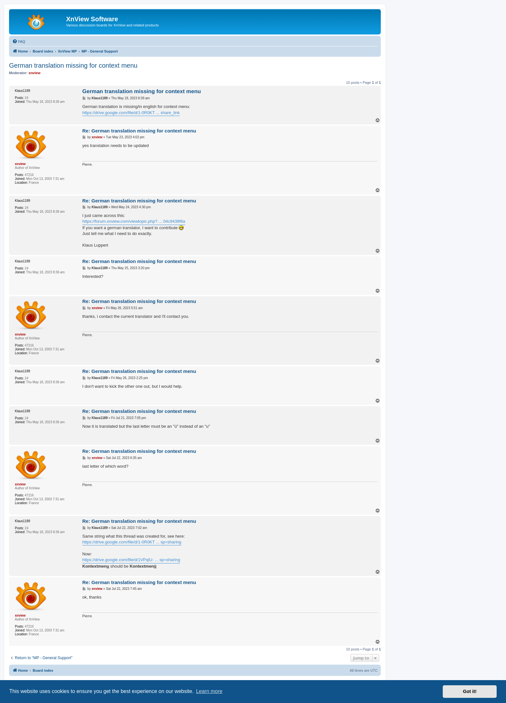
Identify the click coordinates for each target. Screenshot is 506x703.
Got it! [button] (470, 691)
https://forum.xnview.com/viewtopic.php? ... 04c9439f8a (133, 221)
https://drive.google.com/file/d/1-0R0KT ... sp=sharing (131, 542)
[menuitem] (18, 41)
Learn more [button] (209, 691)
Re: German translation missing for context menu (139, 130)
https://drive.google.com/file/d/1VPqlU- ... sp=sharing (131, 559)
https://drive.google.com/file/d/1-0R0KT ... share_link (131, 112)
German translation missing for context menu (73, 65)
